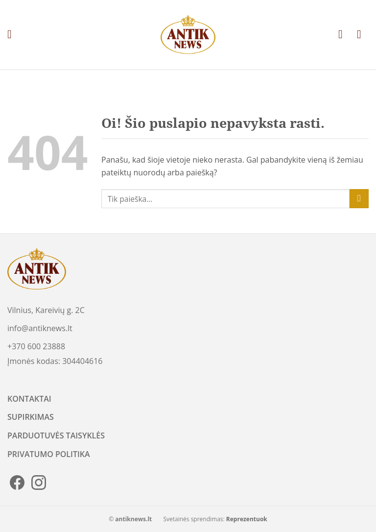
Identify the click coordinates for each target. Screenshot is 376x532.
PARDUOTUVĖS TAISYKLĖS (56, 435)
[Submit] (359, 198)
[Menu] (13, 35)
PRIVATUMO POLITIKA (48, 454)
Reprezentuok (246, 519)
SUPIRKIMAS (30, 416)
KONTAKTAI (29, 398)
